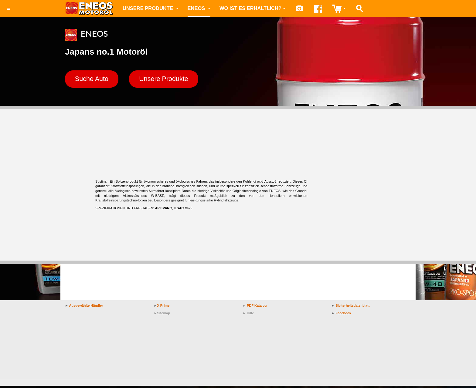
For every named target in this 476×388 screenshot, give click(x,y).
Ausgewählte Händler (86, 307)
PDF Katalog (257, 307)
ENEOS (199, 8)
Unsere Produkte (150, 8)
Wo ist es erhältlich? (252, 8)
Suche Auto (96, 80)
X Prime (163, 307)
